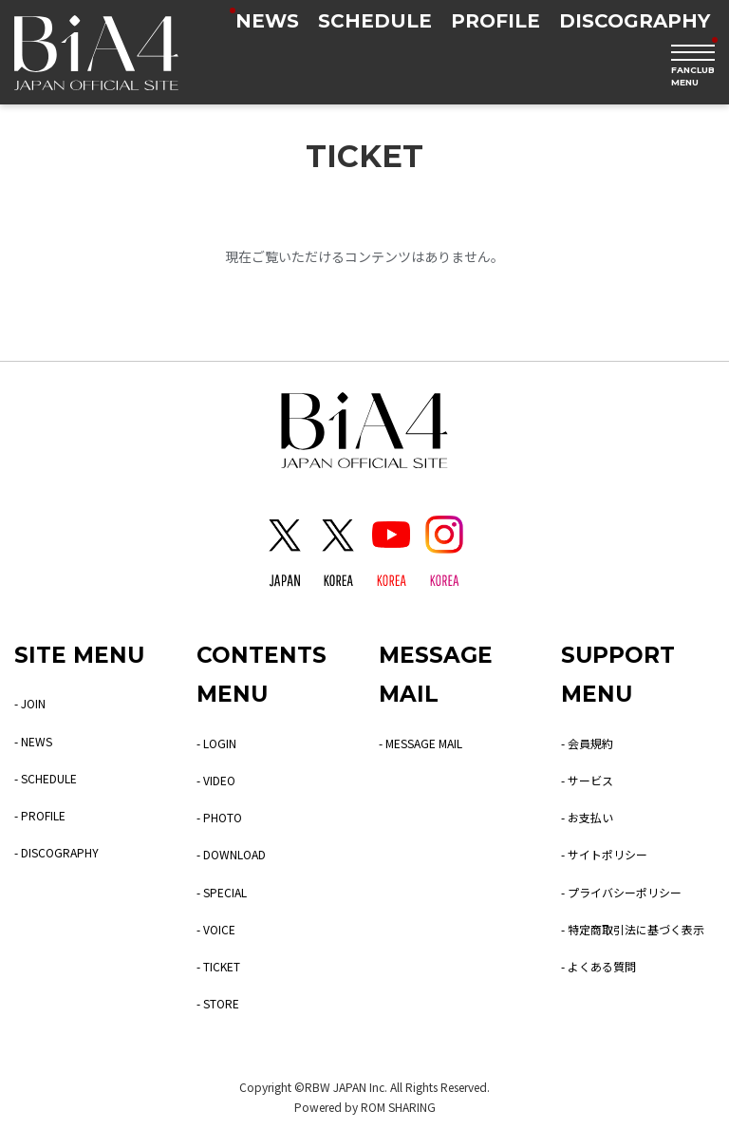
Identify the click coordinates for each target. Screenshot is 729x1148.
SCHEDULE (375, 20)
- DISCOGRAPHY (56, 852)
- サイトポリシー (604, 854)
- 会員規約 (587, 743)
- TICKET (218, 966)
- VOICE (215, 929)
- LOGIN (216, 743)
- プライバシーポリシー (621, 892)
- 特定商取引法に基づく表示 (632, 929)
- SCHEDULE (45, 778)
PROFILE (495, 20)
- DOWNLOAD (231, 854)
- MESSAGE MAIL (420, 743)
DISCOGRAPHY (634, 20)
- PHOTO (219, 817)
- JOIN (30, 703)
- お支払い (587, 817)
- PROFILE (39, 815)
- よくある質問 (598, 966)
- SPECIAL (221, 892)
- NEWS (33, 741)
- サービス (587, 780)
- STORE (217, 1003)
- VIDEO (215, 780)
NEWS (267, 20)
